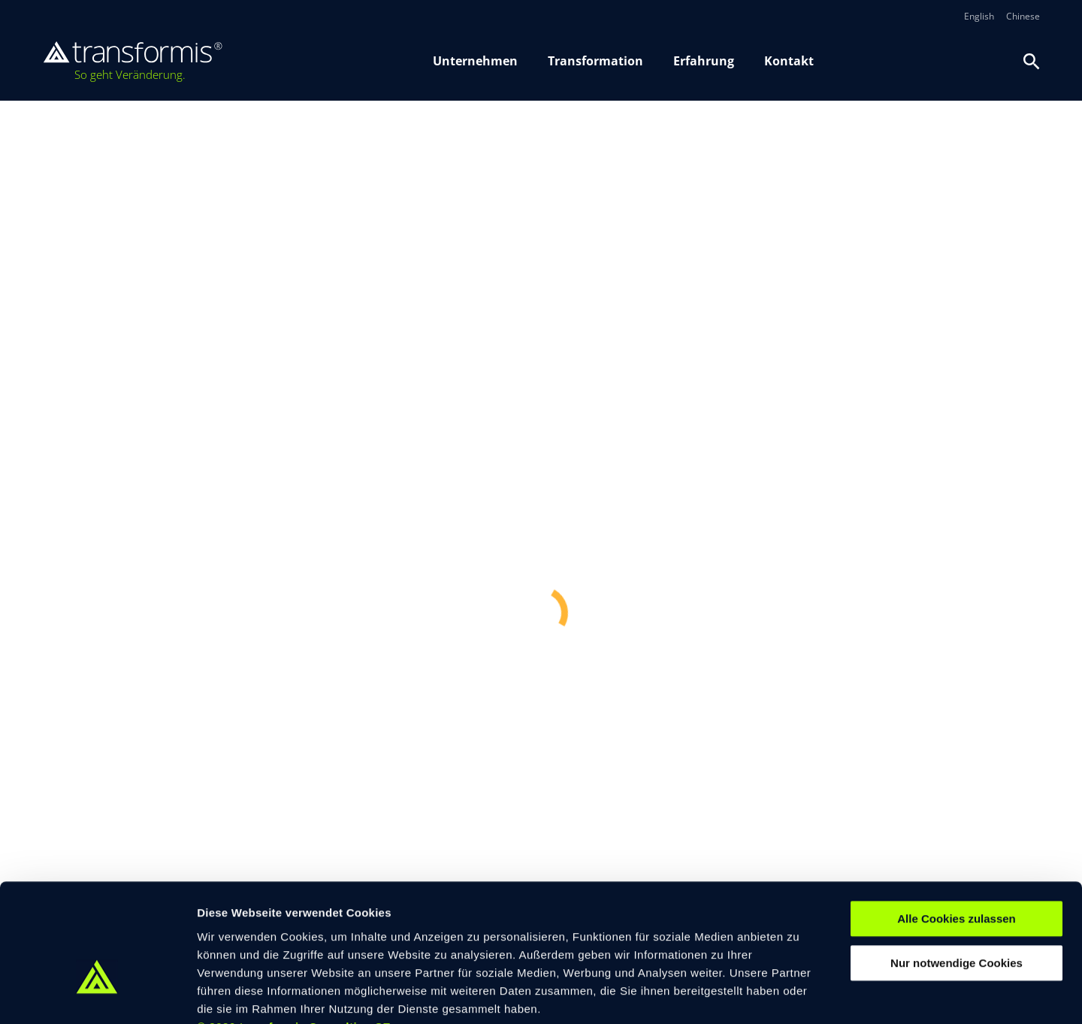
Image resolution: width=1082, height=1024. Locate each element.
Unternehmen (475, 61)
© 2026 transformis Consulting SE (294, 932)
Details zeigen (799, 994)
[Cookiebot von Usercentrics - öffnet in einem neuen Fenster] (97, 994)
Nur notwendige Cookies (956, 869)
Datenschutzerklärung (518, 933)
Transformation (595, 61)
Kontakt (789, 61)
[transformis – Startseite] (132, 62)
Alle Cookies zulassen (956, 825)
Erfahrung (703, 61)
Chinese (1023, 17)
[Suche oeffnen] (1031, 61)
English (979, 17)
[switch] (435, 994)
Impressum (427, 933)
